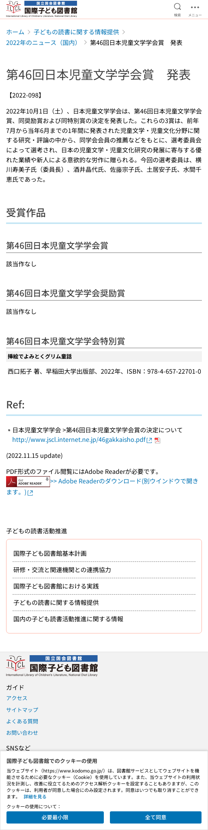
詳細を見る (35, 796)
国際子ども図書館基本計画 (50, 553)
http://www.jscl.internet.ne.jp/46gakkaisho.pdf (82, 439)
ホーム (15, 31)
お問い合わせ (22, 732)
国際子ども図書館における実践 (56, 585)
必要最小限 (55, 817)
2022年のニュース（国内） (43, 42)
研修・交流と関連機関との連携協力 (62, 569)
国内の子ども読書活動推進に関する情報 (68, 618)
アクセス (16, 698)
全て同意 (155, 817)
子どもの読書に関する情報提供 (76, 31)
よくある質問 (22, 721)
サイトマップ (22, 709)
